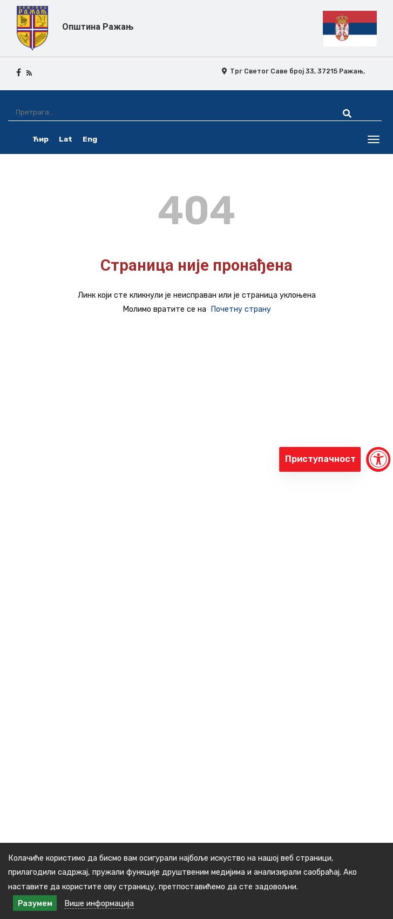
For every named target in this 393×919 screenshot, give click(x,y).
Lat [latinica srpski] (65, 139)
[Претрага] (165, 112)
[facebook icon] (18, 72)
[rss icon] (29, 72)
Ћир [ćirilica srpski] (40, 139)
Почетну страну (241, 309)
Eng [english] (90, 139)
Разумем (35, 903)
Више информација (99, 903)
